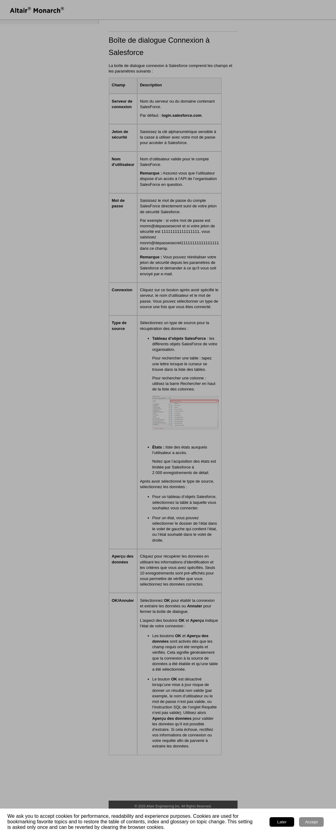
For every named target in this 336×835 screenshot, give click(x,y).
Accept (311, 822)
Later (281, 822)
